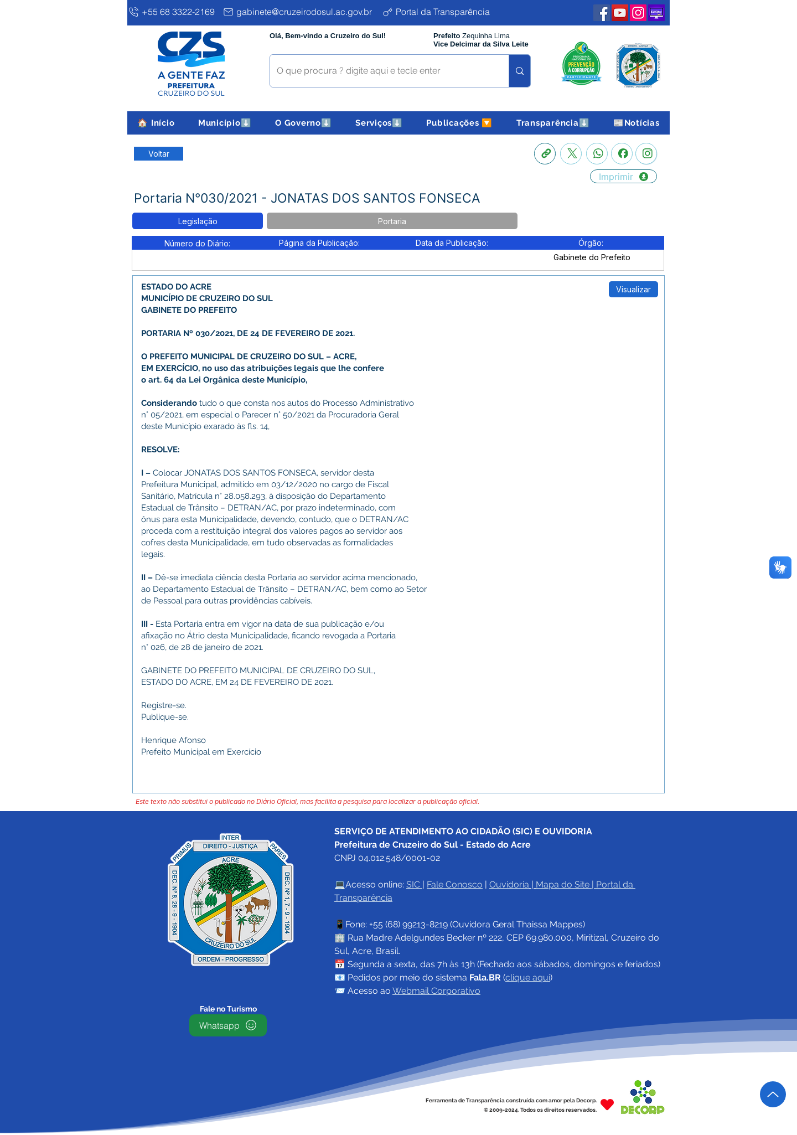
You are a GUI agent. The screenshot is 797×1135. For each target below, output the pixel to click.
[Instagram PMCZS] (638, 12)
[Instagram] (646, 153)
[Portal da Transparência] (444, 11)
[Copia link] (545, 153)
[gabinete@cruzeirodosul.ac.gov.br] (300, 11)
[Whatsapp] (597, 153)
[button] (225, 123)
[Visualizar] (633, 289)
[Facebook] (622, 153)
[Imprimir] (623, 176)
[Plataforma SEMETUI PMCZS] (656, 12)
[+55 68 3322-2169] (173, 11)
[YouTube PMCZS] (620, 12)
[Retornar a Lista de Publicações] (158, 154)
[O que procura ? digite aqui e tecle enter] (381, 71)
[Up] (773, 1094)
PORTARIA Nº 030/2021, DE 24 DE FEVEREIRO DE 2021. (248, 333)
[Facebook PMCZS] (601, 12)
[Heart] (607, 1104)
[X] (571, 153)
